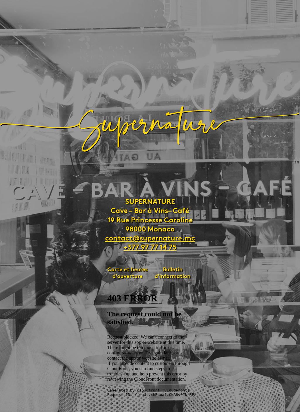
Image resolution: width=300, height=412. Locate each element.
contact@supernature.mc (150, 237)
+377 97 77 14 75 (150, 246)
